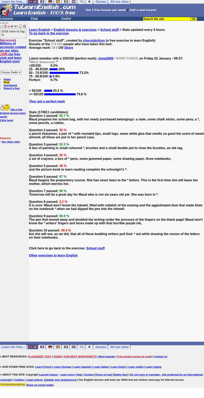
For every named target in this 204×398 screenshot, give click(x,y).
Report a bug (12, 88)
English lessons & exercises (75, 29)
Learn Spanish (82, 366)
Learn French (43, 366)
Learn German (62, 366)
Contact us (160, 356)
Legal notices (34, 379)
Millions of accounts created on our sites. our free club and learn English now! (13, 52)
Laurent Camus (48, 374)
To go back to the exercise (49, 33)
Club (34, 18)
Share (68, 47)
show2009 (105, 58)
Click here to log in (13, 32)
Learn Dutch (118, 366)
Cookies (19, 379)
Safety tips (120, 374)
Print (7, 82)
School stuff (109, 29)
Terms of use (103, 374)
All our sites (119, 347)
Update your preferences (60, 379)
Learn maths (136, 366)
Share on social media (40, 384)
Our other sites (11, 141)
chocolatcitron (94, 40)
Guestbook (10, 85)
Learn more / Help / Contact (77, 374)
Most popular (107, 356)
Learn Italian (101, 366)
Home (7, 79)
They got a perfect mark (47, 101)
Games (101, 347)
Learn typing (153, 366)
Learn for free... (13, 347)
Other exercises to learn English (53, 255)
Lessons (6, 18)
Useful (66, 18)
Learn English (39, 29)
